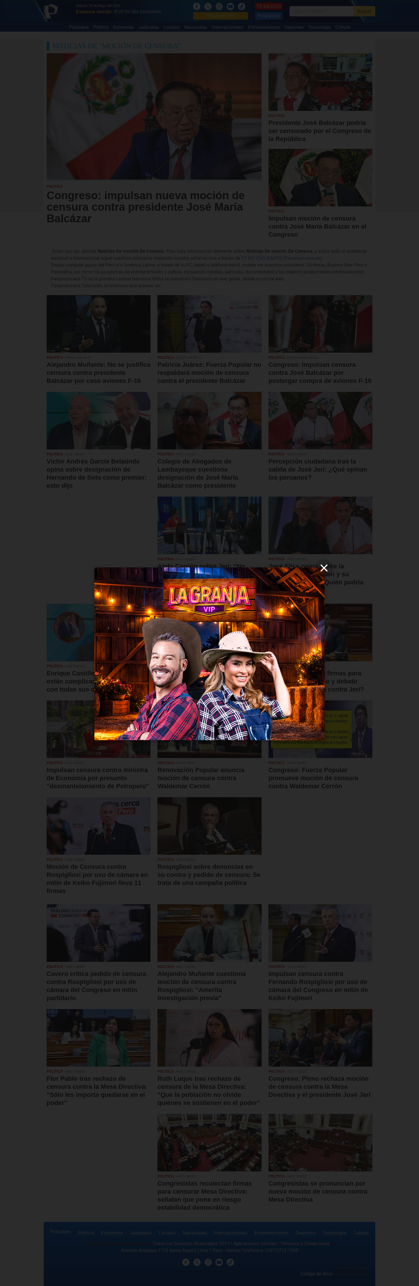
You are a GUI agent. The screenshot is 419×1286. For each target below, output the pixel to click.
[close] (324, 568)
